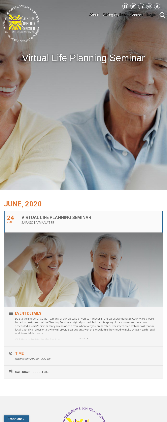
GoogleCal (41, 372)
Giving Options (114, 15)
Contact (136, 15)
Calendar (22, 372)
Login (151, 15)
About (94, 15)
